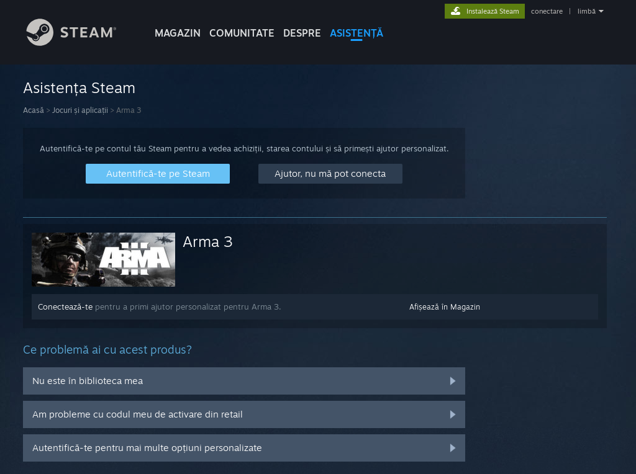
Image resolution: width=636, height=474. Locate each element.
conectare (547, 11)
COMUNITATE (242, 33)
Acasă (33, 110)
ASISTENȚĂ (356, 33)
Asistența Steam (79, 87)
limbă (587, 11)
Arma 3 (208, 241)
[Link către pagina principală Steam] (80, 42)
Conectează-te (65, 306)
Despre (302, 33)
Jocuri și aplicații (80, 110)
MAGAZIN (178, 33)
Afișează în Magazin (444, 306)
